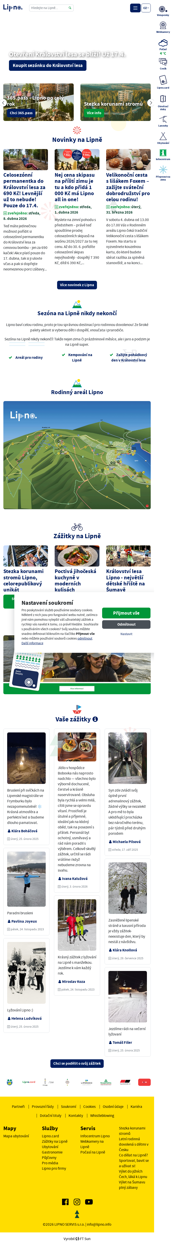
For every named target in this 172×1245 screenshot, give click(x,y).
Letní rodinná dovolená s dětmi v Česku (133, 1144)
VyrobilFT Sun (77, 1238)
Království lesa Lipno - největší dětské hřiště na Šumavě (125, 580)
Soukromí (68, 1106)
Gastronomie (52, 1152)
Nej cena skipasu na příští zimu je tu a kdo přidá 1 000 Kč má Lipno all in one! (75, 187)
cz (145, 8)
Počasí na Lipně (92, 1152)
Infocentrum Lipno (95, 1135)
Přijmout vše (126, 613)
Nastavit (126, 634)
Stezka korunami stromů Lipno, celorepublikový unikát (23, 580)
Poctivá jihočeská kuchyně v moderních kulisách (75, 580)
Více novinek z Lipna (77, 285)
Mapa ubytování (16, 1135)
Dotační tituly (50, 1115)
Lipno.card (50, 1135)
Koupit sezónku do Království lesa (48, 65)
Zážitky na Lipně (54, 1141)
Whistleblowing (102, 1115)
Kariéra (136, 1106)
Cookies (89, 1106)
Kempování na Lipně (77, 357)
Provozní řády (43, 1106)
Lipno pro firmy (54, 1168)
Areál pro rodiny (26, 357)
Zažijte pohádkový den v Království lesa (128, 357)
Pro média (50, 1162)
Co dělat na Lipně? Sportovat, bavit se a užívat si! (134, 1160)
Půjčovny (49, 1157)
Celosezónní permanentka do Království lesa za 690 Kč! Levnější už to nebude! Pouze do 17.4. (24, 190)
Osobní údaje (113, 1106)
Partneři (18, 1106)
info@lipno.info (99, 1224)
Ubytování (50, 1146)
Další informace (32, 643)
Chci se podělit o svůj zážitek (77, 1063)
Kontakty (76, 1115)
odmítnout (84, 638)
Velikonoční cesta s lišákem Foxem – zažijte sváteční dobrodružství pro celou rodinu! (128, 187)
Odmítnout (126, 624)
